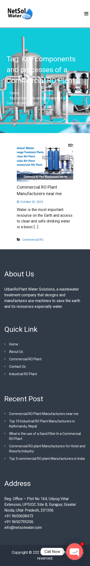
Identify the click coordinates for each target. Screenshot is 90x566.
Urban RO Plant (55, 552)
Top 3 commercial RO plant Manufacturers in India (47, 459)
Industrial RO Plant (23, 374)
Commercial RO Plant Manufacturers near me (43, 414)
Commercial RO (32, 239)
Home (13, 344)
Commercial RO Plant (25, 359)
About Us (16, 352)
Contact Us (17, 366)
